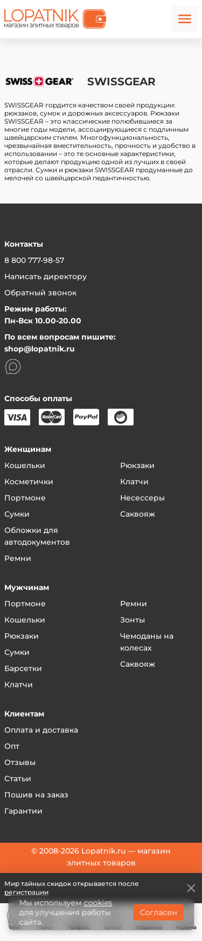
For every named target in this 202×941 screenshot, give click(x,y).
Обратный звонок (40, 292)
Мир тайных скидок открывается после (71, 887)
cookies (97, 903)
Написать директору (45, 276)
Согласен (158, 912)
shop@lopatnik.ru (39, 349)
